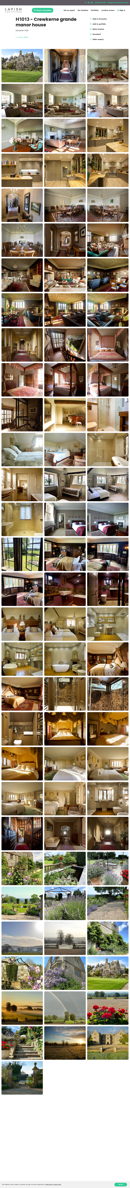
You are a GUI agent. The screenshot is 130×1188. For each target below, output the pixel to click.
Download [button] (95, 34)
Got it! (120, 1184)
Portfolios (95, 10)
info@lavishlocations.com (118, 3)
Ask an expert (69, 10)
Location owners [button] (107, 10)
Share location (96, 29)
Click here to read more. (53, 1184)
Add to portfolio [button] (97, 24)
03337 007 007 (100, 3)
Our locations (83, 10)
